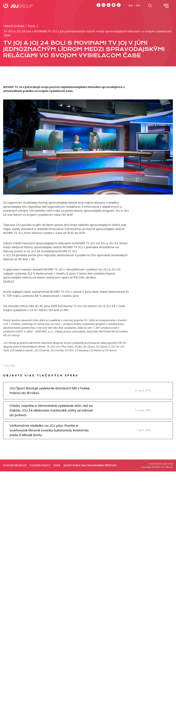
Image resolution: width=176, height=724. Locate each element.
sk (130, 5)
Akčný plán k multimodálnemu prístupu (90, 465)
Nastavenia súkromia (161, 463)
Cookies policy (40, 465)
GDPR (56, 465)
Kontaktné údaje (15, 465)
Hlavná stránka (14, 26)
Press (31, 26)
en (138, 5)
